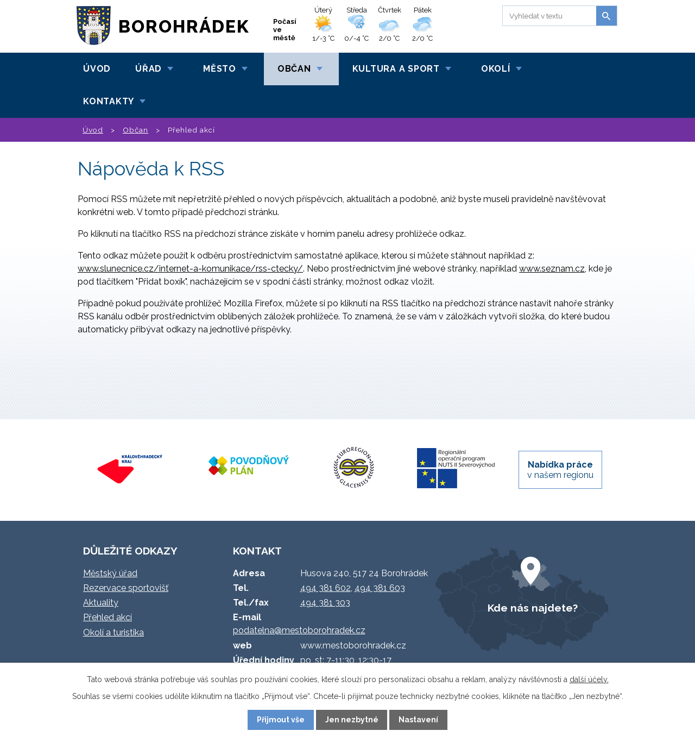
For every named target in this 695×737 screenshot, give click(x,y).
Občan (294, 69)
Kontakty (108, 101)
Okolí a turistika (113, 632)
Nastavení (418, 719)
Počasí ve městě (284, 29)
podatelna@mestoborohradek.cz (299, 630)
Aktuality (100, 602)
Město (219, 69)
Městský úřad (110, 573)
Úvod (97, 69)
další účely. (589, 679)
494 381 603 (380, 588)
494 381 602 (325, 588)
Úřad (148, 69)
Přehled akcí (107, 617)
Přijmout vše (281, 719)
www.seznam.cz (552, 268)
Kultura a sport (396, 69)
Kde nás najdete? (533, 608)
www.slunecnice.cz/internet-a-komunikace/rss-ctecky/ (190, 268)
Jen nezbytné (351, 719)
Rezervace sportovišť (125, 588)
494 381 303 (325, 602)
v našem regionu (560, 469)
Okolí (495, 69)
